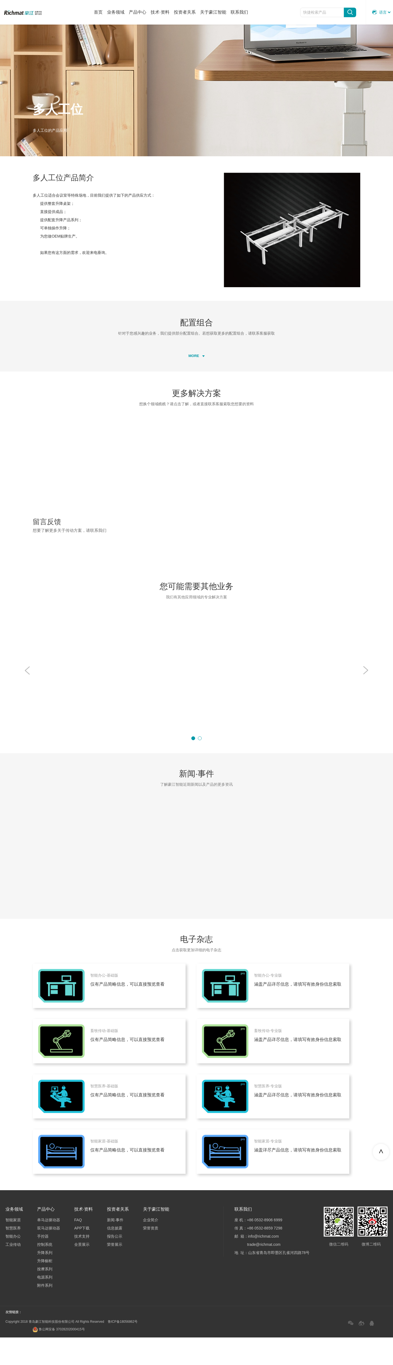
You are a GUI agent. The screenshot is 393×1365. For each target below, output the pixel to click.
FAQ (78, 1247)
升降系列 (44, 1280)
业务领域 (115, 12)
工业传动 (13, 1272)
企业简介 (150, 1247)
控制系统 (44, 1272)
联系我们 (239, 12)
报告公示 (114, 1264)
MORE (197, 379)
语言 (379, 12)
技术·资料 (160, 12)
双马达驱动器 (48, 1255)
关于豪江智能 (213, 12)
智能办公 (13, 1264)
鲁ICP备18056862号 (123, 1349)
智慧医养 (13, 1255)
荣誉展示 (114, 1272)
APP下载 (82, 1255)
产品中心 (137, 12)
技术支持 (82, 1264)
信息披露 (114, 1255)
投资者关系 (185, 12)
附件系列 (44, 1313)
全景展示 (82, 1272)
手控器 (43, 1264)
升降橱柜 (44, 1288)
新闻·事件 (115, 1247)
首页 (98, 12)
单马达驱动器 (48, 1247)
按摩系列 (44, 1296)
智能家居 (13, 1247)
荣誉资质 (150, 1255)
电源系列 (44, 1305)
